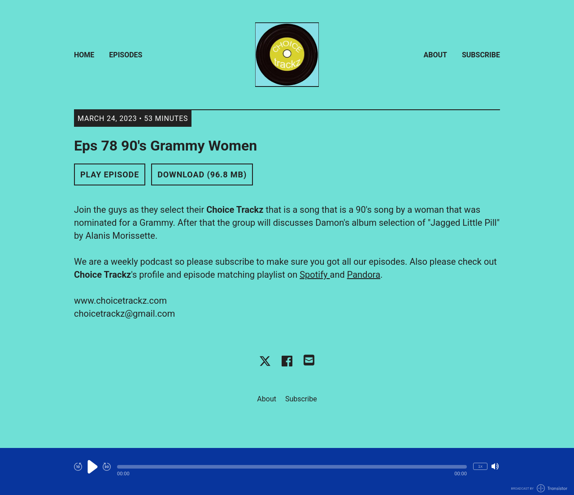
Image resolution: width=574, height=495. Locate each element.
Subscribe (481, 55)
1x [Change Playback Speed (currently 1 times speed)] (480, 466)
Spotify (315, 274)
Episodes (125, 55)
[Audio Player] (287, 471)
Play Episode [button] (109, 174)
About (435, 55)
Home (84, 55)
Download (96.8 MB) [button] (202, 174)
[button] (292, 467)
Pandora (363, 274)
